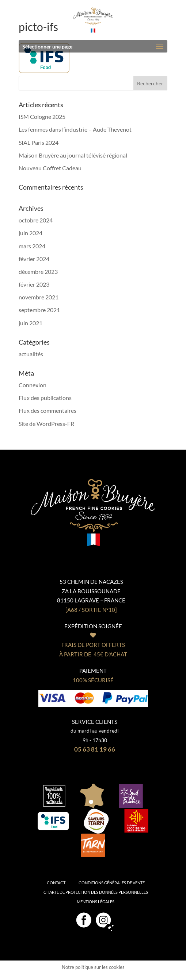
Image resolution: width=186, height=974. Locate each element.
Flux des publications (45, 397)
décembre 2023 (38, 271)
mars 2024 (32, 245)
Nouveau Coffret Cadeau (50, 167)
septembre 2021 (39, 309)
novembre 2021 (38, 297)
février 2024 (34, 258)
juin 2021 (30, 322)
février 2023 (34, 284)
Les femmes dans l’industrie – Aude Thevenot (75, 129)
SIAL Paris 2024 (38, 142)
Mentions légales (95, 901)
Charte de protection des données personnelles (95, 892)
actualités (31, 353)
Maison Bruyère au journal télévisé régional (73, 155)
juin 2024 (30, 232)
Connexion (32, 384)
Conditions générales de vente (112, 882)
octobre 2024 (36, 220)
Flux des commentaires (47, 410)
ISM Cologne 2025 (42, 116)
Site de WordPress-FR (46, 423)
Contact (56, 882)
